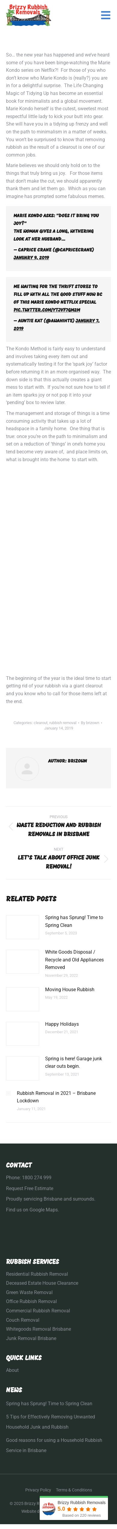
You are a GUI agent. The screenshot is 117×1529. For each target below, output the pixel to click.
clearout (41, 722)
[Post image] (22, 927)
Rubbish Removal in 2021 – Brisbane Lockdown (56, 1097)
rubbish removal (62, 722)
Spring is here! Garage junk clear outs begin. (73, 1062)
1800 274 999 (36, 1177)
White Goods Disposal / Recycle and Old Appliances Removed (74, 959)
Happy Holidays (62, 1024)
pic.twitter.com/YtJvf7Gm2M (47, 310)
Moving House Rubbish (69, 989)
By (90, 722)
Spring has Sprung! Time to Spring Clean (74, 921)
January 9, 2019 (31, 258)
